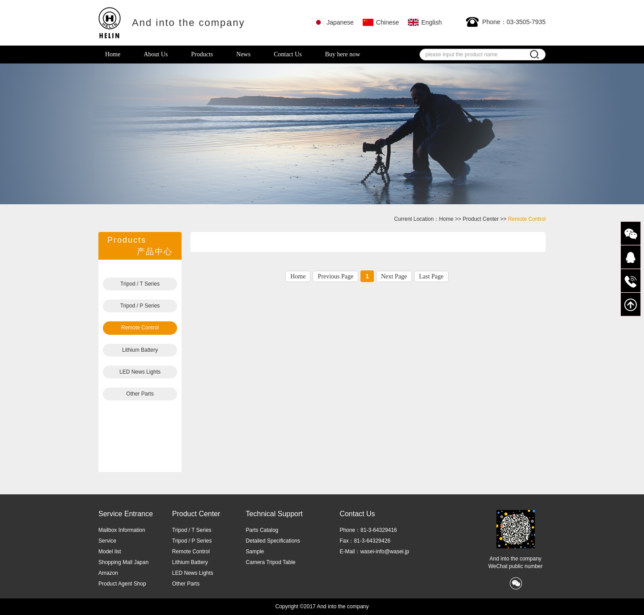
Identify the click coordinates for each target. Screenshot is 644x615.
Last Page (431, 276)
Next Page (394, 276)
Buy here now (342, 54)
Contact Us (288, 54)
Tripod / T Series (140, 284)
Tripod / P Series (140, 306)
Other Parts (139, 394)
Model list (109, 551)
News (243, 54)
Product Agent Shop (122, 584)
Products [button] (202, 54)
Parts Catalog (262, 530)
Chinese (380, 22)
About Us (156, 54)
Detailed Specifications (273, 541)
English (424, 22)
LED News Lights (140, 372)
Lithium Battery (140, 350)
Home (112, 54)
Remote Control (140, 327)
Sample (255, 551)
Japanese (333, 22)
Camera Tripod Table (271, 562)
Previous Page (335, 276)
